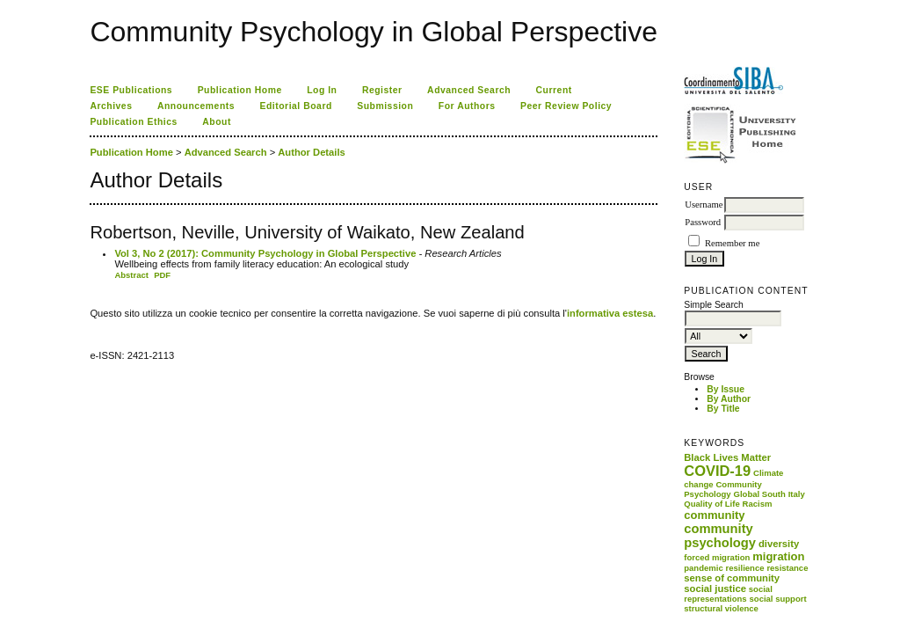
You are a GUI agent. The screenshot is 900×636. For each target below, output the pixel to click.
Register (382, 90)
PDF (162, 275)
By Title (723, 408)
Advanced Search (469, 90)
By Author (729, 399)
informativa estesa (610, 313)
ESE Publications (131, 90)
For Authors (467, 106)
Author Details (311, 152)
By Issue (725, 389)
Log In (322, 90)
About (216, 122)
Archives (111, 106)
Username (703, 204)
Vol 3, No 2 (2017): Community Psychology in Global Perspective (265, 253)
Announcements (196, 106)
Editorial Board (296, 106)
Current (554, 90)
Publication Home (240, 90)
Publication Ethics (133, 122)
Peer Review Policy (566, 106)
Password (703, 222)
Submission (385, 106)
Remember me (732, 243)
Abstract (131, 275)
